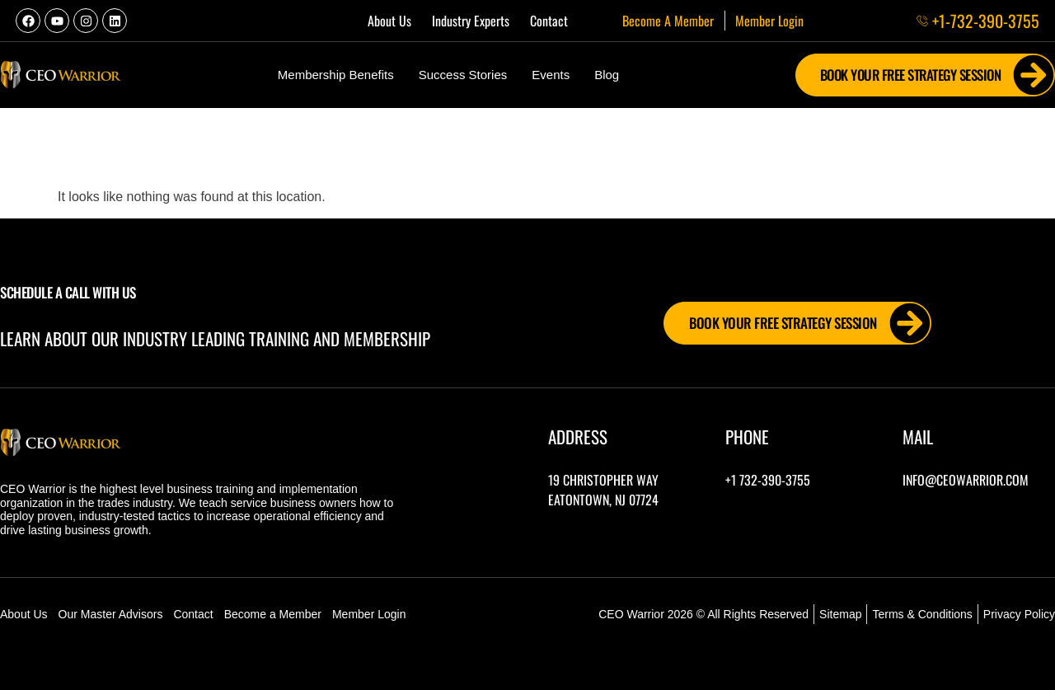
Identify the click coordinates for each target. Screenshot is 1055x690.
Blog (606, 75)
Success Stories (463, 75)
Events (551, 75)
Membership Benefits (336, 75)
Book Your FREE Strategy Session (934, 75)
